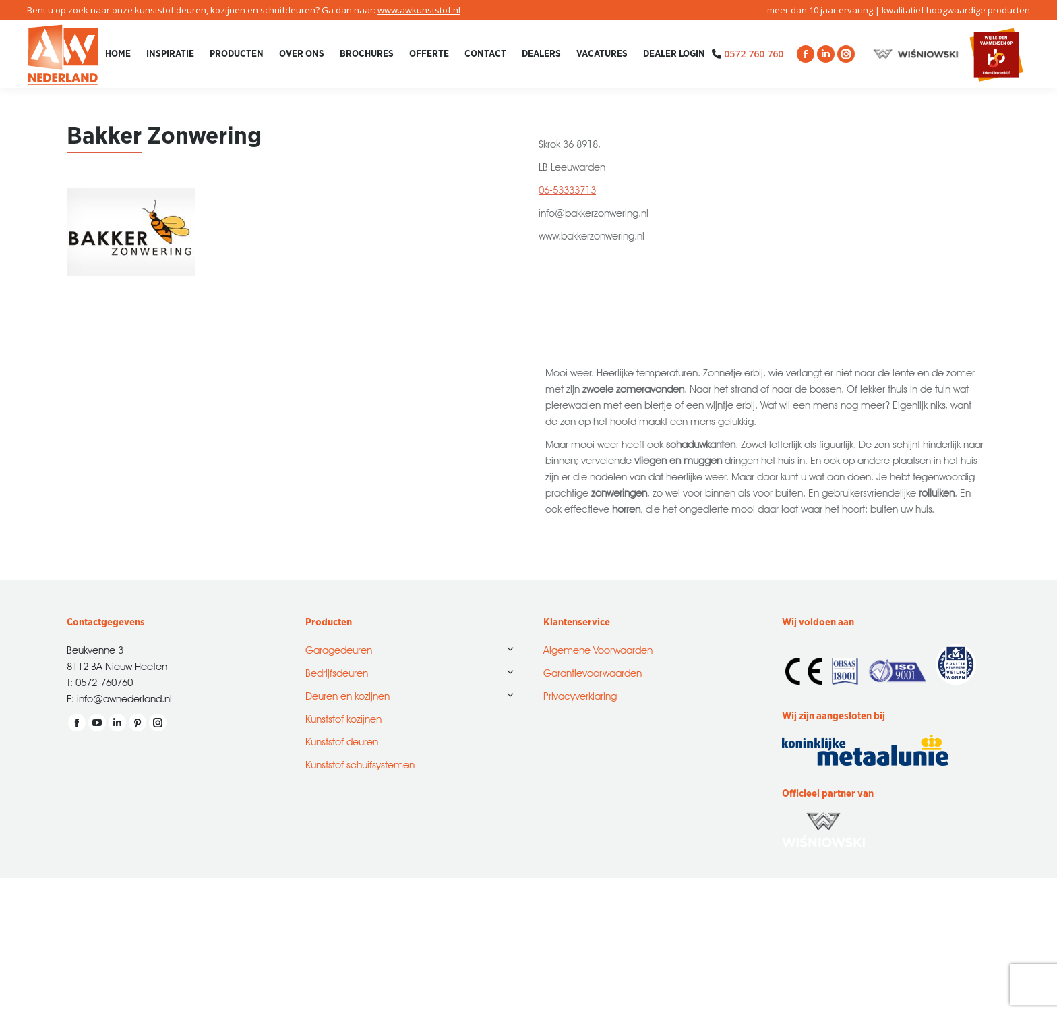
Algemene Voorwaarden (598, 648)
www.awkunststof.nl (419, 10)
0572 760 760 (753, 53)
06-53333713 (567, 188)
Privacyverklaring (580, 694)
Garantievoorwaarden (592, 671)
